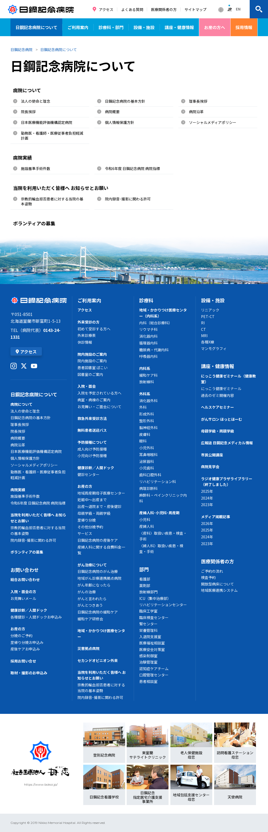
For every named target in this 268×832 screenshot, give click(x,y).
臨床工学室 (148, 611)
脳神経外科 (148, 427)
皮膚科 (144, 434)
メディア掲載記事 (215, 516)
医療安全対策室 (152, 649)
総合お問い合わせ (25, 579)
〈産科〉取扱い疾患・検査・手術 (163, 535)
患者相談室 (148, 681)
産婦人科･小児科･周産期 (159, 512)
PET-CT (208, 316)
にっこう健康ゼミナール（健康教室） (228, 378)
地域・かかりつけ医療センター (101, 633)
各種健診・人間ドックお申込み (36, 617)
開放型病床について (217, 584)
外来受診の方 (88, 322)
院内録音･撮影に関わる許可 (128, 198)
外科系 (144, 393)
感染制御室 (148, 655)
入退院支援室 (150, 636)
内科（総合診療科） (155, 322)
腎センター (148, 623)
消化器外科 (148, 400)
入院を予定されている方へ (99, 393)
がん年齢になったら (93, 585)
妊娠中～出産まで (92, 499)
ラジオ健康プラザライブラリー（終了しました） (226, 481)
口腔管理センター (154, 674)
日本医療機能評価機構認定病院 (46, 122)
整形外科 (146, 420)
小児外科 (146, 447)
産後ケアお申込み (25, 649)
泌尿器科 (146, 461)
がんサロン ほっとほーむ (221, 419)
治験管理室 (148, 662)
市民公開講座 (212, 454)
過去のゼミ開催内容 (217, 395)
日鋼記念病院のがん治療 (97, 571)
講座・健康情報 (179, 27)
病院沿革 (196, 111)
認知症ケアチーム (154, 668)
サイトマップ (195, 9)
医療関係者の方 (164, 9)
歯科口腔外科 (150, 474)
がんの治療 (86, 591)
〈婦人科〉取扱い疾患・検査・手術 (161, 548)
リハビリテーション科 (157, 481)
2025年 (207, 491)
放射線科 (146, 381)
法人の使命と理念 (35, 101)
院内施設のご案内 (92, 354)
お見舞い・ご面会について (99, 406)
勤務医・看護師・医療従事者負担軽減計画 (52, 135)
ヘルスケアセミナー (217, 407)
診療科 (146, 300)
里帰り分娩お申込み (26, 642)
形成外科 (146, 414)
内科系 (144, 368)
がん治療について (92, 564)
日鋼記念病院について (36, 27)
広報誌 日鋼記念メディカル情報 (227, 442)
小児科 (144, 519)
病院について (27, 90)
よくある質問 (132, 9)
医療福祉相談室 (152, 642)
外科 (143, 407)
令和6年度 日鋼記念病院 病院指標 (132, 168)
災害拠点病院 (88, 648)
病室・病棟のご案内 (93, 399)
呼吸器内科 (148, 356)
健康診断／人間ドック (28, 610)
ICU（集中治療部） (155, 598)
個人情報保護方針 (119, 122)
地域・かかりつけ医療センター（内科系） (163, 312)
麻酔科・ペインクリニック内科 (163, 497)
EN (238, 9)
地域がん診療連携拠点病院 (99, 578)
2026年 (207, 523)
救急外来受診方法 (92, 418)
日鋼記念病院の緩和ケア (97, 612)
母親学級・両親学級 (93, 513)
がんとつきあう (90, 605)
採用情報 (244, 27)
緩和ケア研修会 (90, 618)
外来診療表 (86, 335)
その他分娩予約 (90, 526)
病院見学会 (210, 466)
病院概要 (112, 111)
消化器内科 (148, 336)
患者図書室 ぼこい (92, 367)
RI (203, 322)
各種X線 (207, 341)
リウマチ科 (148, 329)
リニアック (210, 310)
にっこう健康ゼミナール (221, 388)
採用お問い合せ (23, 661)
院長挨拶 (28, 111)
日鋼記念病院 (21, 49)
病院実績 (22, 157)
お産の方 (17, 628)
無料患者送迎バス (92, 430)
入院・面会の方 (23, 591)
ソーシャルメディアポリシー (212, 122)
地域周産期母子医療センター (101, 493)
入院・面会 (86, 386)
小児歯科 (146, 467)
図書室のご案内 (90, 374)
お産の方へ (214, 27)
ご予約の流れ (212, 571)
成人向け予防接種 (92, 449)
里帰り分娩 (86, 520)
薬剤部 (144, 585)
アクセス (106, 9)
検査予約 (208, 577)
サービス (84, 533)
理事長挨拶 (198, 101)
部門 (144, 569)
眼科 (143, 441)
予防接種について (92, 442)
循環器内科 (148, 343)
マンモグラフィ (214, 348)
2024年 (207, 498)
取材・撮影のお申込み (28, 672)
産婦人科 (146, 526)
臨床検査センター (154, 617)
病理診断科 (148, 488)
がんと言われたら (92, 598)
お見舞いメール (23, 598)
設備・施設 (143, 27)
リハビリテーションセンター (163, 604)
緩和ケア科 (148, 375)
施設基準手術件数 (35, 168)
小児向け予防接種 (92, 455)
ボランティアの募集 (34, 223)
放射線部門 (148, 591)
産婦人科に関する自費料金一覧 (101, 549)
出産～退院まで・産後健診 (99, 506)
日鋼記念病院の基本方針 (125, 101)
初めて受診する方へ (93, 328)
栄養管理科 (148, 630)
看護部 (144, 579)
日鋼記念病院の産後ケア (97, 540)
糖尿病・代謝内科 (154, 349)
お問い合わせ (24, 569)
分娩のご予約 (21, 635)
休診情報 (84, 342)
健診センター (88, 474)
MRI (204, 335)
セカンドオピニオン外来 (97, 660)
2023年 (207, 504)
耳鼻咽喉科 (148, 454)
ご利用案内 (78, 27)
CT (203, 329)
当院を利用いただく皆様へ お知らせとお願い (60, 187)
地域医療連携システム (219, 590)
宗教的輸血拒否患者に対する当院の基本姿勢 (52, 201)
